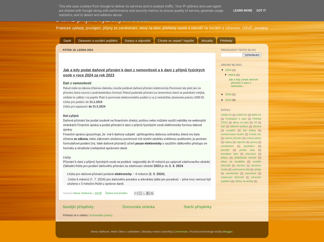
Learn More (242, 10)
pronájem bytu (229, 154)
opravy (253, 142)
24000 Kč (241, 114)
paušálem (249, 146)
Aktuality (207, 40)
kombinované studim (232, 134)
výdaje (257, 169)
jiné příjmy (249, 130)
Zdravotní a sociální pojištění (98, 40)
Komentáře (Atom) (101, 215)
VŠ (255, 122)
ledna (232, 74)
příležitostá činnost (245, 157)
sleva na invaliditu (233, 161)
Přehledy (226, 40)
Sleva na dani (241, 122)
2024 (228, 70)
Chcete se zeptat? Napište (176, 40)
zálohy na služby (244, 181)
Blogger (227, 231)
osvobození (227, 146)
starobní (240, 165)
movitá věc (255, 134)
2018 (228, 94)
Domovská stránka (139, 207)
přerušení (250, 154)
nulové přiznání (233, 138)
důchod (257, 126)
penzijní (225, 150)
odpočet (240, 142)
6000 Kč (256, 114)
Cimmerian (181, 231)
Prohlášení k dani (236, 118)
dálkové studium (239, 126)
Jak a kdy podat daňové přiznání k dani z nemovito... (243, 83)
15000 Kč (226, 114)
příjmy (224, 157)
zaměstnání (232, 173)
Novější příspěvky (78, 207)
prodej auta (247, 150)
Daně (67, 40)
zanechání (250, 173)
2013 (228, 99)
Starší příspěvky (198, 207)
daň (223, 126)
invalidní (231, 130)
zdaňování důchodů (232, 177)
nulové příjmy (253, 138)
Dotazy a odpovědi (137, 40)
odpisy (228, 142)
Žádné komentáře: (117, 193)
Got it (261, 10)
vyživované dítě (240, 169)
